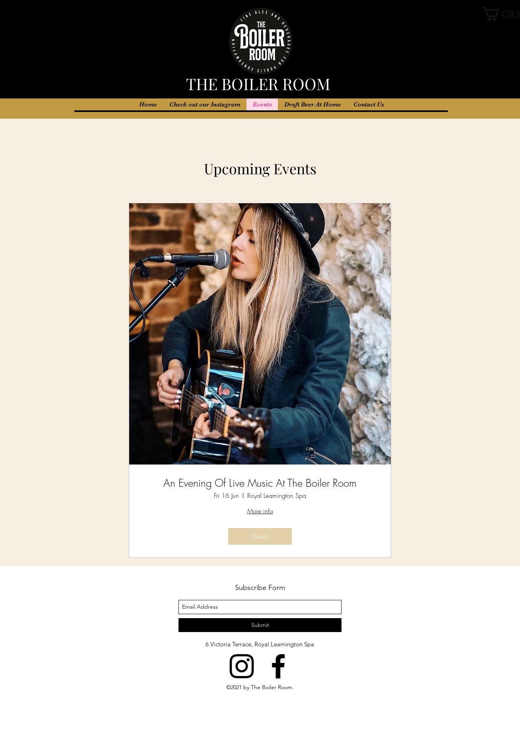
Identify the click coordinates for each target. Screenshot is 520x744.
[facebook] (278, 666)
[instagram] (241, 666)
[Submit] (260, 625)
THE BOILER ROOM (260, 83)
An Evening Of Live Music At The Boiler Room (260, 483)
